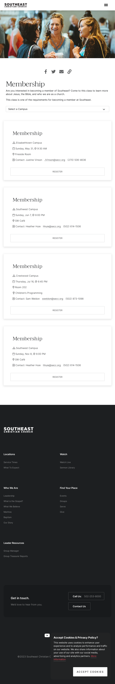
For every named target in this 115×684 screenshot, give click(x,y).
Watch (63, 454)
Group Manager (11, 550)
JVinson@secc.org (54, 159)
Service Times (10, 462)
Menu (106, 3)
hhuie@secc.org (52, 226)
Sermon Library (67, 467)
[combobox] (57, 109)
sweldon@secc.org (52, 298)
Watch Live (65, 462)
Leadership (9, 495)
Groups (63, 501)
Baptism (8, 517)
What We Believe (12, 506)
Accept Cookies (90, 671)
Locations (9, 454)
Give (62, 512)
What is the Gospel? (13, 501)
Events (63, 495)
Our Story (8, 522)
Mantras (8, 512)
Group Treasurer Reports (16, 556)
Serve (63, 506)
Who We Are (11, 487)
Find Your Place (68, 487)
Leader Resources (14, 542)
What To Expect (11, 467)
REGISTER (57, 171)
